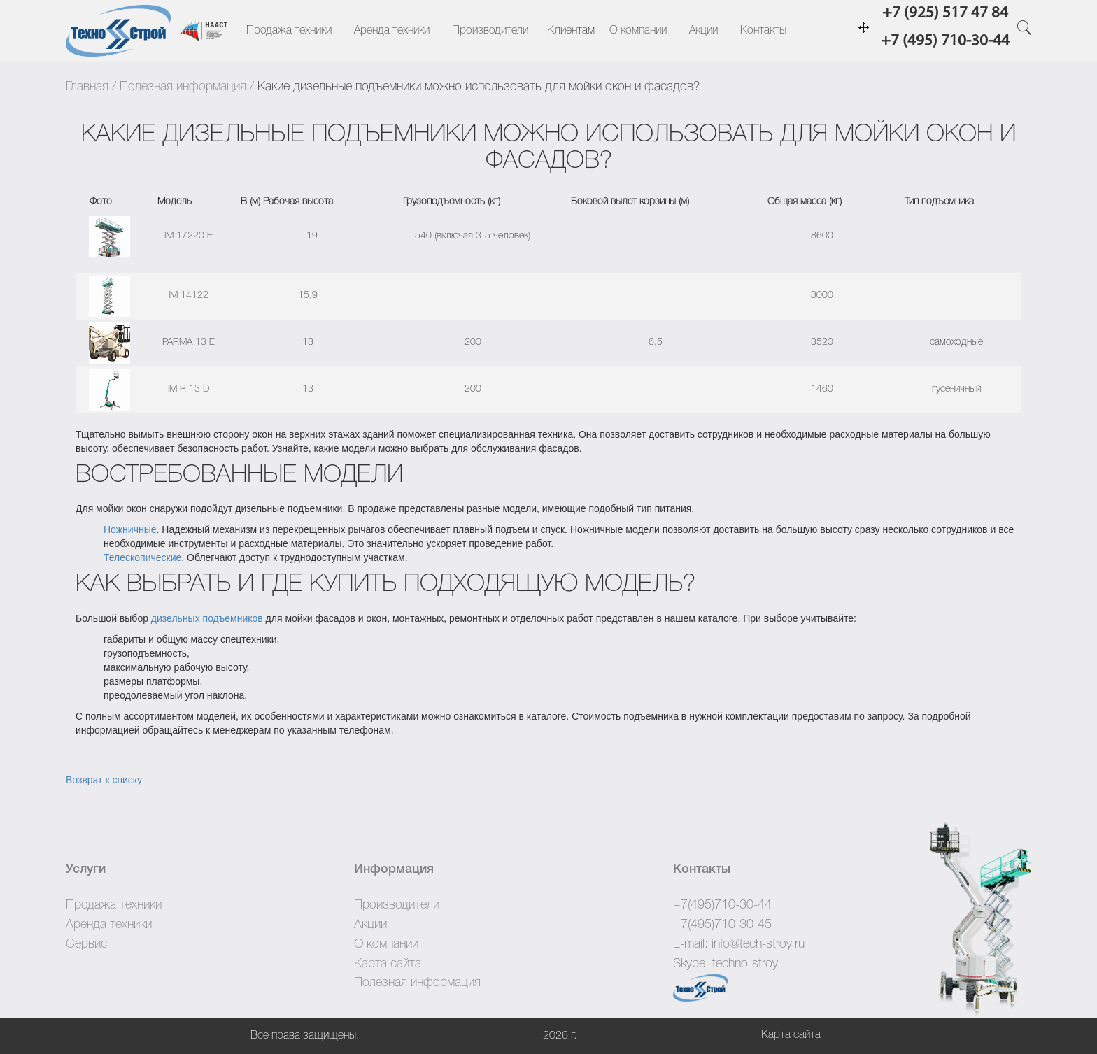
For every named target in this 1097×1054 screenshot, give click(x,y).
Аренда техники (392, 31)
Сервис (86, 944)
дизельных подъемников (207, 618)
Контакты (763, 31)
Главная (87, 86)
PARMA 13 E (188, 342)
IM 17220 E (188, 236)
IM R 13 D (188, 389)
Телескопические (142, 557)
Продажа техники (289, 31)
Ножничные (130, 529)
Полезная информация (183, 86)
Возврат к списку (104, 779)
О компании (638, 31)
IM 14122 (188, 295)
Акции (703, 31)
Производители (490, 31)
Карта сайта (387, 963)
